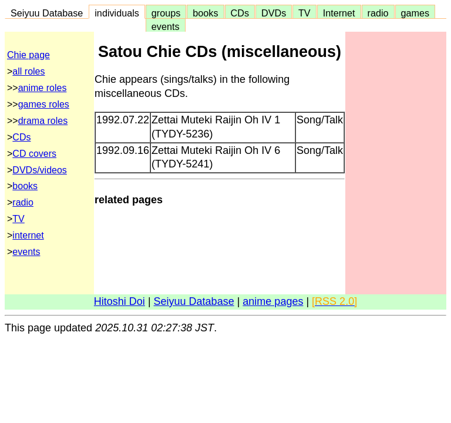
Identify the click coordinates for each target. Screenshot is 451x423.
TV (304, 13)
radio (378, 13)
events (165, 26)
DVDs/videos (39, 170)
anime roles (42, 88)
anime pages (273, 301)
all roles (28, 71)
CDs (240, 13)
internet (27, 235)
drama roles (43, 121)
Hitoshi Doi (119, 301)
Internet (339, 13)
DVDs (273, 13)
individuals (116, 13)
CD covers (34, 154)
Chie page (28, 55)
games (415, 13)
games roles (43, 104)
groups (166, 13)
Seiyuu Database (46, 13)
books (205, 13)
